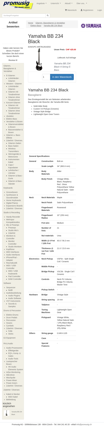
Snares (9, 323)
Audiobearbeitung (13, 293)
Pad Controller (14, 276)
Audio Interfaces (13, 255)
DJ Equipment (9, 338)
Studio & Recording (12, 212)
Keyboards (8, 188)
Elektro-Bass (11, 119)
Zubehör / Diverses (14, 208)
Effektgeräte (13, 350)
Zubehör (11, 233)
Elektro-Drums (12, 315)
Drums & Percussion (12, 310)
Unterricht (56, 4)
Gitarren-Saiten (14, 143)
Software (7, 283)
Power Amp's (11, 383)
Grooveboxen (12, 192)
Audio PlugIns (14, 296)
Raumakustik (11, 263)
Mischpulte (10, 378)
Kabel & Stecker (13, 394)
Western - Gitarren (14, 84)
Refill (10, 290)
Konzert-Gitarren (13, 103)
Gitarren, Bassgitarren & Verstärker (10, 68)
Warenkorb (71, 10)
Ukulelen (10, 116)
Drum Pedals (11, 317)
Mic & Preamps (12, 225)
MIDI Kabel (13, 397)
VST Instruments (13, 301)
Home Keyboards (13, 200)
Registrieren (87, 10)
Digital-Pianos (12, 203)
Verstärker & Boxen (14, 121)
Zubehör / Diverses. (14, 140)
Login (99, 10)
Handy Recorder (13, 217)
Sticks (10, 334)
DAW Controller (14, 279)
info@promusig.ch (84, 424)
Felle (10, 331)
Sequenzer (10, 287)
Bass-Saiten (13, 146)
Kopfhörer (10, 249)
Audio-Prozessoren (14, 348)
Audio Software (14, 298)
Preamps (12, 228)
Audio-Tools (13, 359)
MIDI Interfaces (12, 252)
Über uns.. (82, 4)
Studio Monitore (15, 247)
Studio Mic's (13, 230)
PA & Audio (8, 343)
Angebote (42, 4)
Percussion (11, 320)
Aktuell (69, 4)
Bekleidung (11, 399)
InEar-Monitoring (13, 372)
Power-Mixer (11, 380)
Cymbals (10, 326)
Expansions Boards (14, 206)
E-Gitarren (10, 75)
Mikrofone (10, 375)
